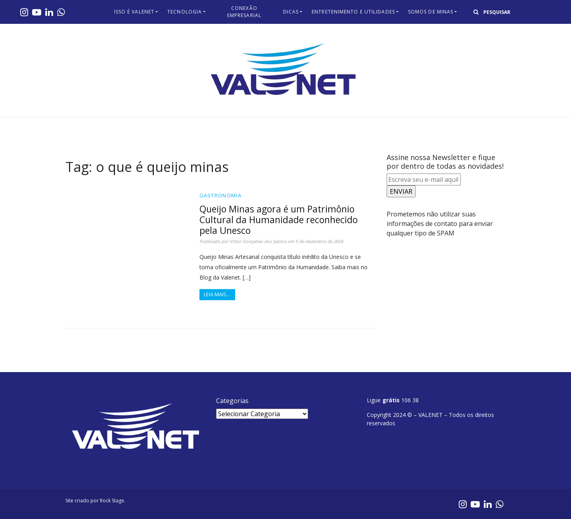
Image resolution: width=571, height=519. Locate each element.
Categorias (232, 400)
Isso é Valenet (134, 11)
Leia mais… (217, 294)
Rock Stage (112, 500)
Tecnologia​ (184, 11)
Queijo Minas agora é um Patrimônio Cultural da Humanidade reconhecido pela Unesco (278, 220)
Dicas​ (291, 11)
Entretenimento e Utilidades (353, 11)
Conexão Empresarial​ (244, 12)
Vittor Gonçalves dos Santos (258, 241)
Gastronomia (220, 195)
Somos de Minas (430, 11)
